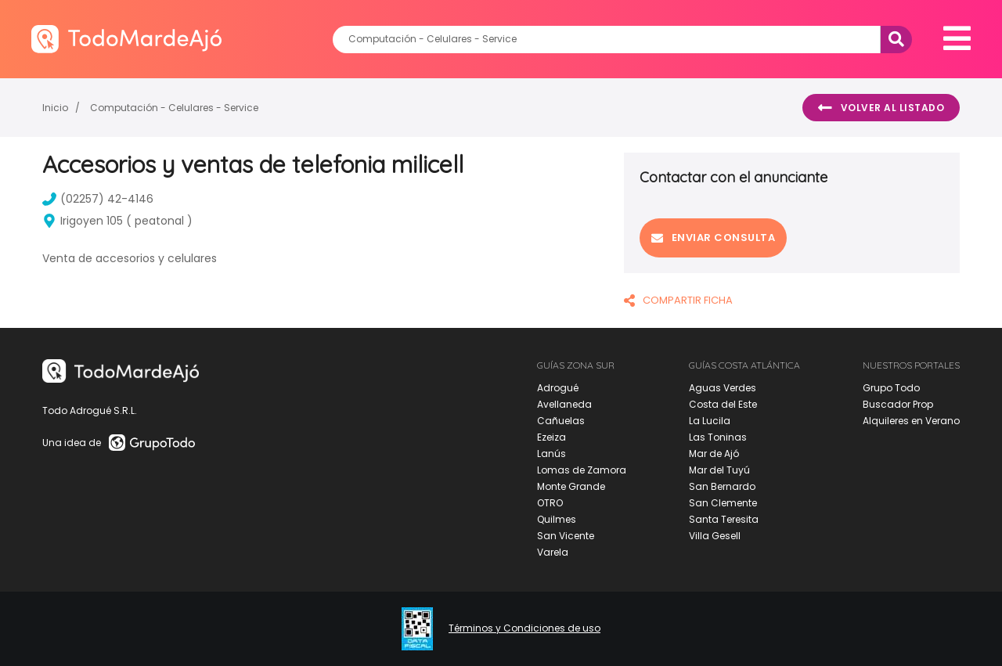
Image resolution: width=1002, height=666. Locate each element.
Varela (552, 552)
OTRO (550, 502)
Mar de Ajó (714, 453)
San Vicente (565, 535)
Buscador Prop (898, 404)
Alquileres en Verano (911, 420)
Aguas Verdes (722, 387)
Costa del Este (723, 404)
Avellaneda (564, 404)
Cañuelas (561, 420)
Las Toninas (718, 437)
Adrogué (557, 387)
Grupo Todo (891, 387)
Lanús (551, 453)
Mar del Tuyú (719, 470)
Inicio (55, 107)
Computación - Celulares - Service (174, 107)
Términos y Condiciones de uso (524, 628)
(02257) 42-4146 (97, 199)
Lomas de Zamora (581, 470)
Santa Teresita (724, 519)
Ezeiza (551, 437)
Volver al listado (881, 108)
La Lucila (709, 420)
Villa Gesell (715, 535)
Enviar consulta (713, 237)
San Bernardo (722, 486)
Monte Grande (571, 486)
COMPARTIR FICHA (678, 300)
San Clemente (723, 502)
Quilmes (556, 519)
